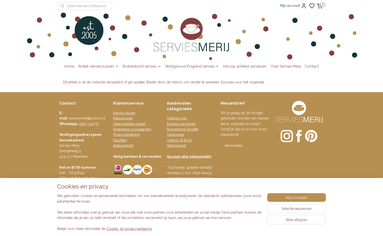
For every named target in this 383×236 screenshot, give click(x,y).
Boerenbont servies (142, 66)
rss (222, 218)
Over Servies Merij (285, 66)
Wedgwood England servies (192, 66)
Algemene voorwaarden (132, 129)
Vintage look (177, 118)
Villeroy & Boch (179, 140)
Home (69, 66)
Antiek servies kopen (98, 66)
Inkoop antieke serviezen (244, 66)
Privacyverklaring (126, 135)
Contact (312, 66)
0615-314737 (89, 124)
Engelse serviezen (181, 124)
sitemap (213, 218)
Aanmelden (233, 146)
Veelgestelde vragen (129, 124)
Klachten (120, 140)
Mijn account (293, 6)
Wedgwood (176, 146)
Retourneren (123, 118)
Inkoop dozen (124, 113)
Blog (117, 188)
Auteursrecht (123, 146)
